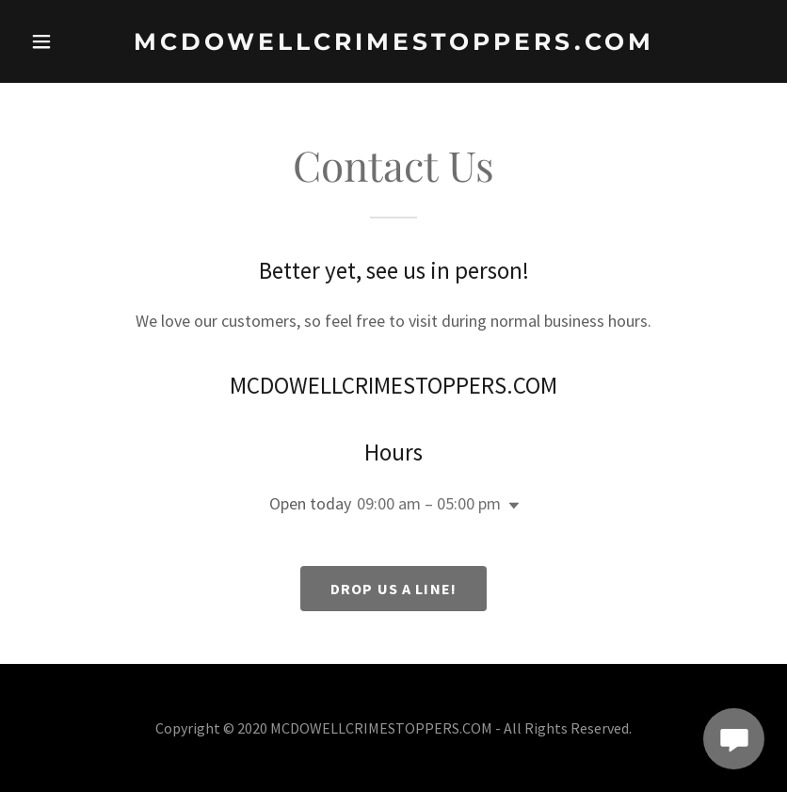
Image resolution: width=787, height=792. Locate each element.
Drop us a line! (393, 588)
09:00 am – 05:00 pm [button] (429, 503)
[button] (55, 41)
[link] (394, 44)
